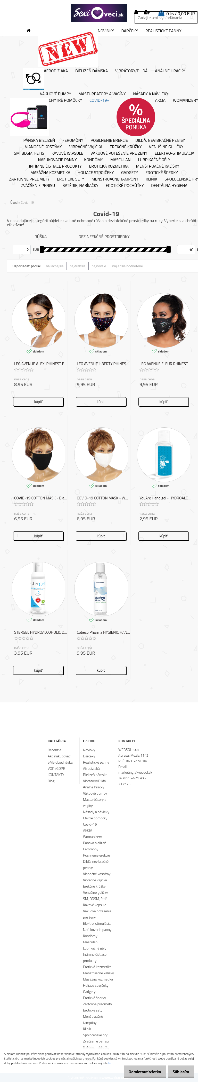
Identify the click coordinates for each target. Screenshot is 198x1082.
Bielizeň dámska (91, 71)
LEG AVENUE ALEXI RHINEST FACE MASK (41, 364)
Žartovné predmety (29, 179)
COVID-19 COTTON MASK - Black (41, 498)
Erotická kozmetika (109, 166)
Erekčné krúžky (126, 147)
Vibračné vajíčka (85, 147)
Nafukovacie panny (57, 160)
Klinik (151, 179)
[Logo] (99, 13)
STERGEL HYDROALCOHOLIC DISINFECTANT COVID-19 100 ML (41, 633)
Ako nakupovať (59, 756)
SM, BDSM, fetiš (29, 153)
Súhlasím (179, 1072)
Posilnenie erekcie (109, 140)
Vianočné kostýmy (43, 147)
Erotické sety (70, 179)
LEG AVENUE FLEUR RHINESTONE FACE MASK (166, 364)
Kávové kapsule (67, 153)
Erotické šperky (161, 173)
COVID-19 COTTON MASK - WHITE (103, 498)
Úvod (14, 202)
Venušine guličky (166, 147)
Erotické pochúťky (125, 186)
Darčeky (129, 31)
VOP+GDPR (56, 768)
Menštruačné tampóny (115, 179)
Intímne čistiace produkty (55, 166)
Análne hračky (170, 71)
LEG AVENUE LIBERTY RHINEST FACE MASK (103, 364)
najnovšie (99, 266)
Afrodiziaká (45, 79)
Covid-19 (90, 824)
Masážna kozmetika (50, 173)
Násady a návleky (150, 94)
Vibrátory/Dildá (131, 71)
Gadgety (129, 173)
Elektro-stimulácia (174, 153)
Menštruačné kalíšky (157, 166)
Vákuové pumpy (55, 94)
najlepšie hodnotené (127, 266)
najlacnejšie (54, 266)
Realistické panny (163, 31)
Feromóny (72, 140)
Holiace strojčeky (96, 173)
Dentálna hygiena (169, 186)
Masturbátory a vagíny (102, 94)
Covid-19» (99, 100)
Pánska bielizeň (39, 140)
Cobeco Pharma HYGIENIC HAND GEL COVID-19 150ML (103, 633)
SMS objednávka (60, 762)
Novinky (76, 47)
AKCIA (141, 117)
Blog (51, 780)
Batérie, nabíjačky (80, 186)
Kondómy (93, 160)
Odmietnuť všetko (139, 1072)
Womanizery (92, 836)
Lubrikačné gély (154, 160)
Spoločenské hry (95, 1035)
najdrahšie (78, 266)
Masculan (120, 160)
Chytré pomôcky (46, 117)
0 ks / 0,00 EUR (180, 13)
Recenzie (54, 749)
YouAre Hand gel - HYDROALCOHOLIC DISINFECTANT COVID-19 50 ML (166, 498)
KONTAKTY (56, 774)
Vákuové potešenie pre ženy (118, 153)
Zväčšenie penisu (38, 186)
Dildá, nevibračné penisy (160, 140)
